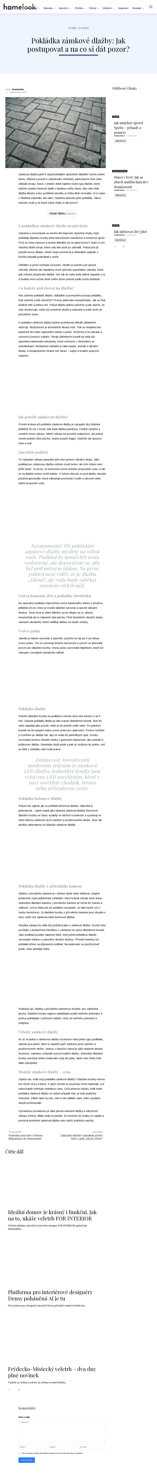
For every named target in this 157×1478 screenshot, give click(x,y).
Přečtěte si (120, 142)
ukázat (71, 214)
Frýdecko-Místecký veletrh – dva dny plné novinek (52, 1373)
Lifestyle (115, 117)
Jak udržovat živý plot (130, 232)
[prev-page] (9, 1391)
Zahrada (116, 226)
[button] (150, 7)
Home (72, 28)
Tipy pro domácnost (120, 172)
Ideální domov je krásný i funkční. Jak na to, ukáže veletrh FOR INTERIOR (52, 1216)
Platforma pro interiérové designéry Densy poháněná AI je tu (50, 1296)
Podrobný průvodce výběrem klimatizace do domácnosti (26, 1137)
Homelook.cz (119, 236)
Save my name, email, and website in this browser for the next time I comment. (52, 1455)
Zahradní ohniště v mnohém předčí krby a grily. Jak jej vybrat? (82, 1137)
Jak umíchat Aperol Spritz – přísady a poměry (128, 128)
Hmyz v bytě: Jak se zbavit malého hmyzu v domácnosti (131, 183)
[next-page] (19, 1391)
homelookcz (18, 89)
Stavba (83, 28)
